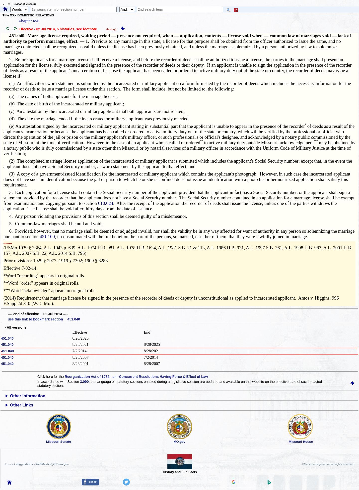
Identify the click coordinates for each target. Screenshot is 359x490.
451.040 (7, 338)
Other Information (27, 396)
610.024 (105, 203)
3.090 (84, 382)
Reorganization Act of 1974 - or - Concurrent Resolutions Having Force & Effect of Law (136, 377)
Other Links (21, 405)
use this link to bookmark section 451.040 (44, 319)
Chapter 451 (29, 21)
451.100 (47, 236)
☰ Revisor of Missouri (20, 4)
